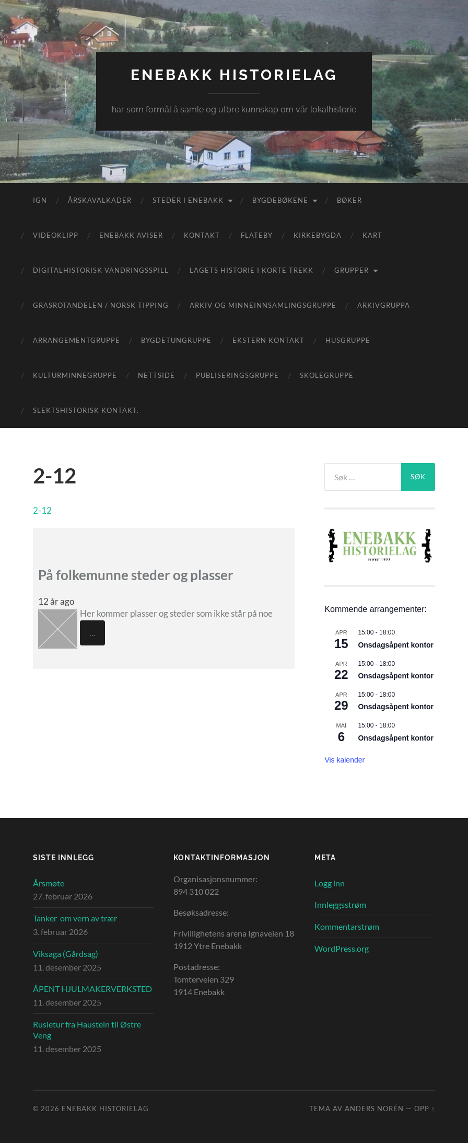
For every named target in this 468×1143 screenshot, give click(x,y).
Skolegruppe (327, 375)
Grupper (351, 270)
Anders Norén (374, 1108)
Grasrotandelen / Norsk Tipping (101, 305)
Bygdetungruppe (176, 340)
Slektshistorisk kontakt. (86, 410)
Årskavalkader (100, 200)
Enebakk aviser (131, 235)
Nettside (156, 375)
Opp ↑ (424, 1108)
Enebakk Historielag (234, 75)
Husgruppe (347, 340)
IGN (40, 200)
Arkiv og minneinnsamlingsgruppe (263, 305)
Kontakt (202, 235)
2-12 (42, 510)
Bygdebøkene (280, 200)
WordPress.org (341, 948)
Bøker (349, 200)
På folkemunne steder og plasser (135, 575)
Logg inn (329, 883)
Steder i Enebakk (188, 200)
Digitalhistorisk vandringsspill (101, 270)
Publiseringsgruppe (237, 375)
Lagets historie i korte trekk (251, 270)
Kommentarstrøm (346, 926)
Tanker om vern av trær (75, 918)
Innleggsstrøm (340, 904)
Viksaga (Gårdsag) (65, 954)
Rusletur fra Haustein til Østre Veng (87, 1029)
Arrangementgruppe (76, 340)
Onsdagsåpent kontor (396, 645)
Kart (372, 235)
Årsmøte (48, 883)
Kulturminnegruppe (75, 375)
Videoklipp (55, 235)
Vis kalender (344, 760)
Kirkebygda (318, 235)
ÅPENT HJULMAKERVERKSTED (92, 989)
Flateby (257, 235)
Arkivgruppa (383, 305)
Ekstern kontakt (268, 340)
